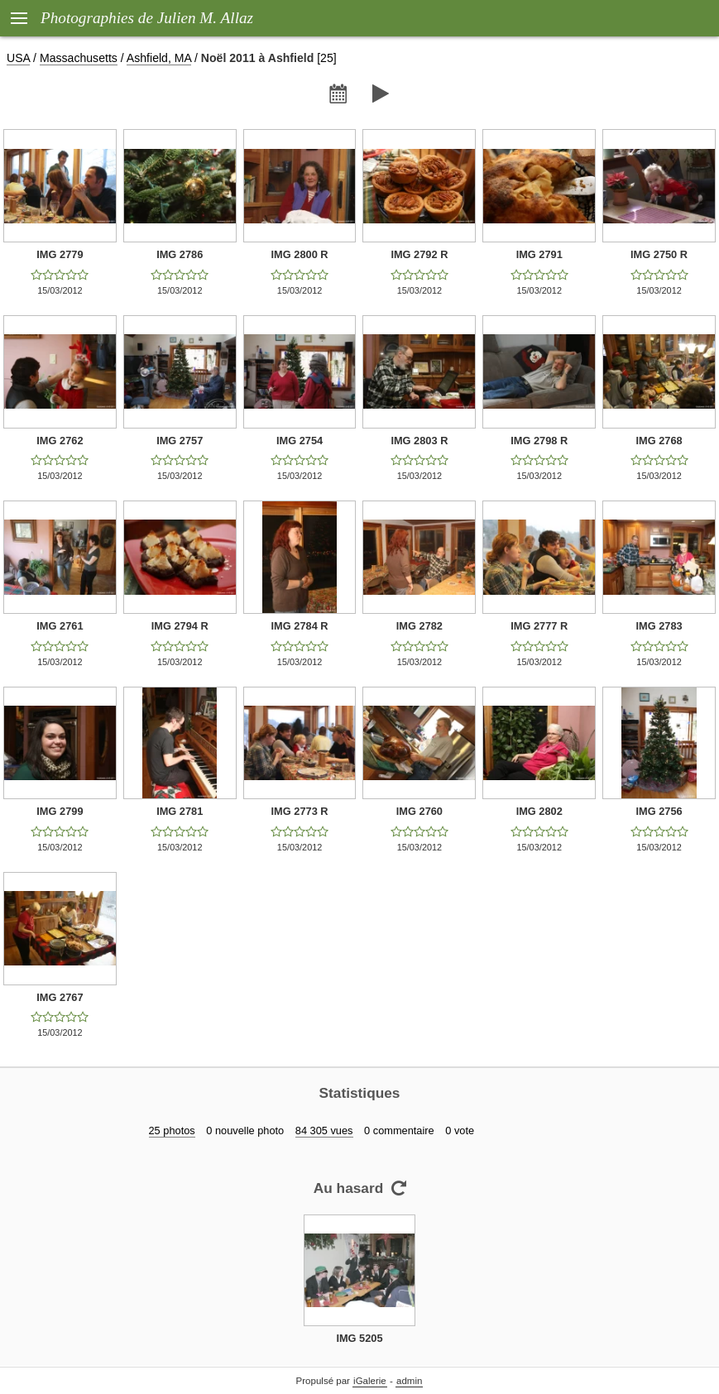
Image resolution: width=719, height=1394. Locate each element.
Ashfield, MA (159, 58)
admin (409, 1381)
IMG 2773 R (299, 811)
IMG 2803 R (419, 440)
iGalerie (369, 1381)
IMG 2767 (59, 997)
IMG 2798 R (539, 440)
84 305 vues (324, 1130)
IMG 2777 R (539, 626)
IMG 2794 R (180, 626)
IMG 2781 (179, 811)
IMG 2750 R (659, 254)
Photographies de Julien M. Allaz (147, 17)
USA (18, 58)
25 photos (172, 1130)
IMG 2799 (59, 811)
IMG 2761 (59, 626)
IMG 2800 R (299, 254)
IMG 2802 (539, 811)
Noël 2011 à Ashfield (257, 58)
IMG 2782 (419, 626)
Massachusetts (78, 58)
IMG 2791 (539, 254)
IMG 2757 (179, 440)
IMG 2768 (658, 440)
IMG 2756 (658, 811)
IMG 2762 (59, 440)
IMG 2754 (299, 440)
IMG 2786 (179, 254)
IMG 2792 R (419, 254)
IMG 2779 (59, 254)
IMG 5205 (359, 1338)
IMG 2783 (658, 626)
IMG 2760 (419, 811)
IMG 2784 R (299, 626)
